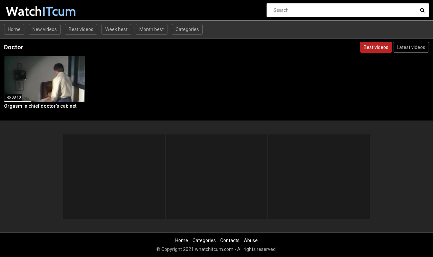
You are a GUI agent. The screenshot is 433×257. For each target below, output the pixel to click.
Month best (151, 29)
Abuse (251, 240)
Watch (23, 11)
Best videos (81, 29)
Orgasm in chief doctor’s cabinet (40, 106)
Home (14, 29)
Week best (116, 29)
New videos (44, 29)
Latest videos (411, 47)
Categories (187, 29)
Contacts (230, 240)
